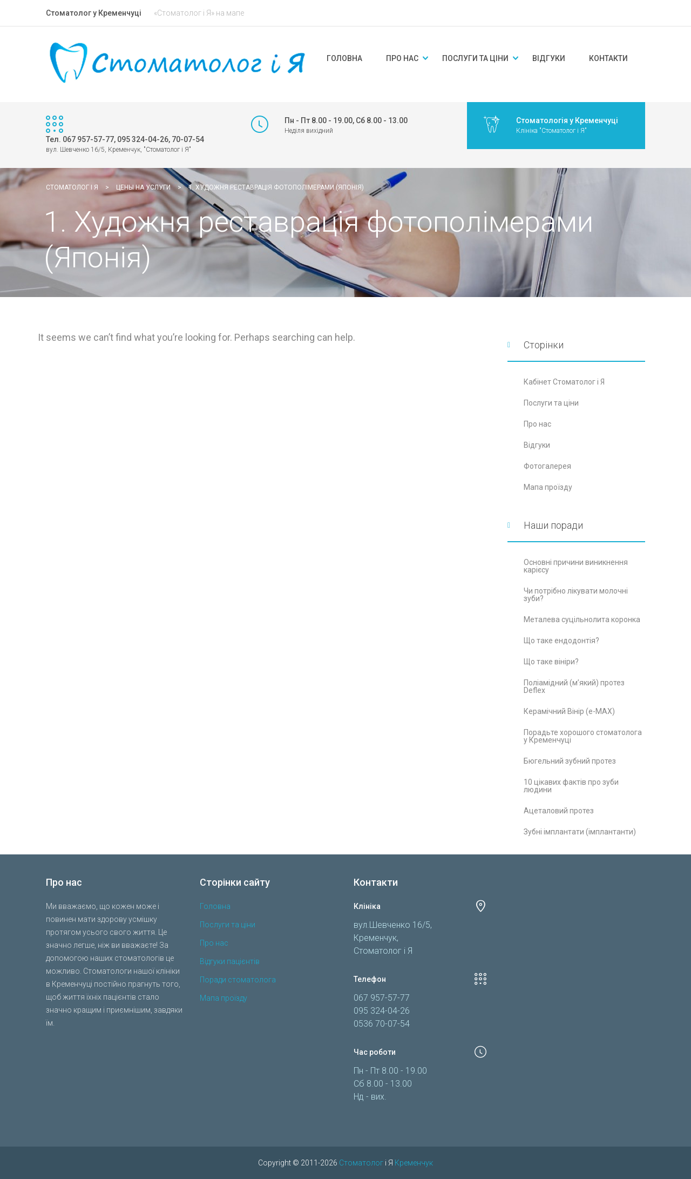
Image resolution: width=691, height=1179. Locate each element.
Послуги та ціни (475, 58)
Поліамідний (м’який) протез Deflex (574, 686)
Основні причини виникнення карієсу (576, 566)
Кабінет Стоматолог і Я (564, 382)
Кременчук (414, 1162)
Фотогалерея (547, 466)
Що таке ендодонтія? (561, 640)
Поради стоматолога (238, 979)
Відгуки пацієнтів (230, 961)
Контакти (608, 58)
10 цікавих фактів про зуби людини (571, 786)
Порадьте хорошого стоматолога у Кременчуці (583, 736)
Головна (344, 58)
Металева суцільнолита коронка (582, 619)
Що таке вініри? (551, 661)
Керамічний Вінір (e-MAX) (569, 711)
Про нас (402, 58)
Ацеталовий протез (559, 810)
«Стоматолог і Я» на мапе (199, 13)
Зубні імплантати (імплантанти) (580, 831)
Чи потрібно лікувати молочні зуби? (576, 595)
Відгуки (548, 58)
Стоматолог (361, 1162)
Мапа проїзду (548, 487)
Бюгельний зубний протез (570, 761)
